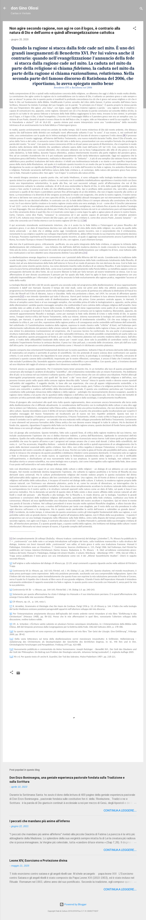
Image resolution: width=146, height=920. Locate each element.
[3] (10, 570)
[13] (11, 656)
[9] (10, 624)
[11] (11, 638)
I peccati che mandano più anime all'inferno (39, 821)
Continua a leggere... (120, 810)
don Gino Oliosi (24, 8)
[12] (11, 649)
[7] (10, 606)
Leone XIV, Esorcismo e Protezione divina (38, 860)
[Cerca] (141, 9)
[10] (11, 631)
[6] (10, 601)
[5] (10, 594)
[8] (10, 613)
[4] (10, 589)
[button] (134, 28)
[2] (10, 563)
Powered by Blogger (73, 904)
